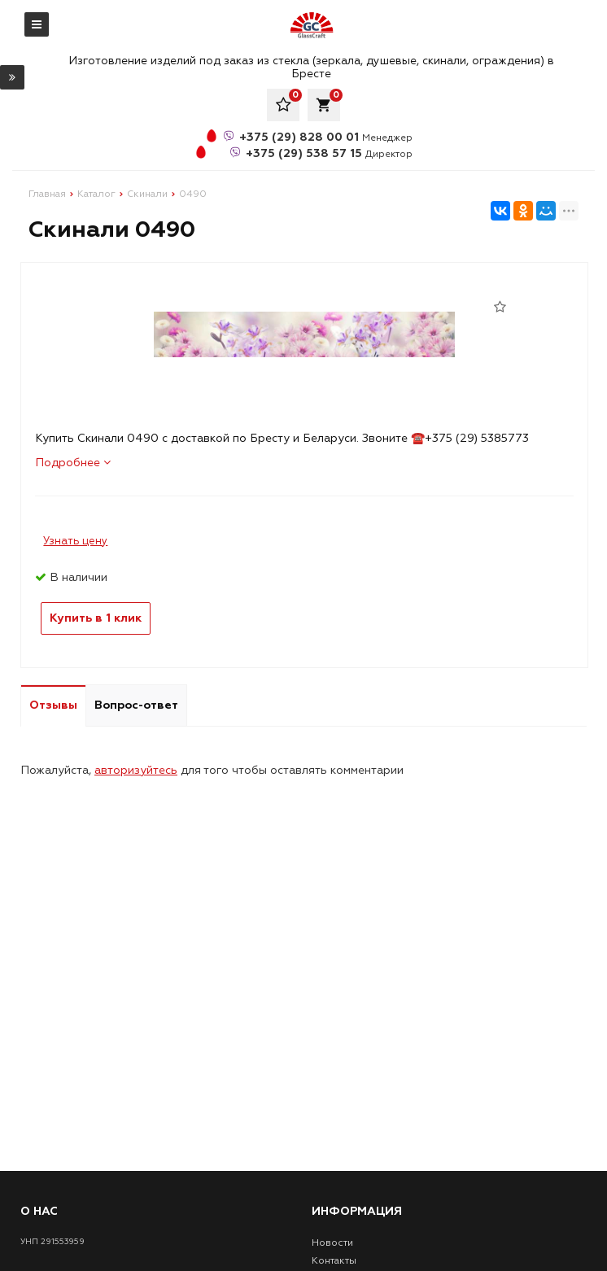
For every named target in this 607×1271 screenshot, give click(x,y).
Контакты (334, 1261)
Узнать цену (75, 541)
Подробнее (73, 463)
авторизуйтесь (135, 770)
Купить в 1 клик (96, 618)
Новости (332, 1243)
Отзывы (53, 705)
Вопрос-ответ (136, 705)
